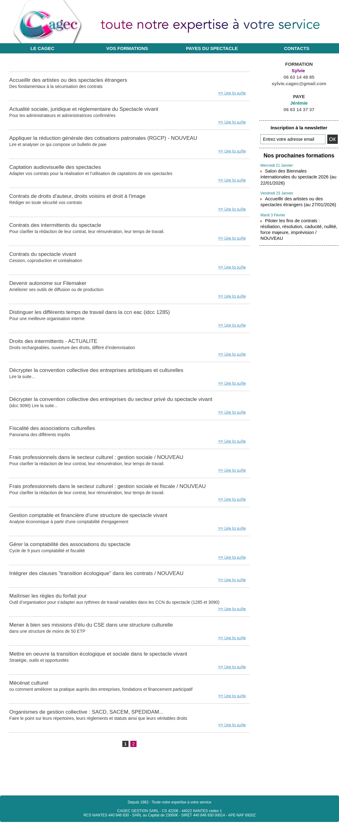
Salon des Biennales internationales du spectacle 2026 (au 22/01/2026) (297, 172)
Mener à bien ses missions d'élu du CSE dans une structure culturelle (104, 630)
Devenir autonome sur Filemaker (54, 285)
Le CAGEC (43, 48)
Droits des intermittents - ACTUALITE (60, 343)
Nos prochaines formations (299, 155)
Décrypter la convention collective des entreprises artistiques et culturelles (110, 373)
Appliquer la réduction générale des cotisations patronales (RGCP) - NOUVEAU (118, 138)
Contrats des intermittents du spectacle (62, 226)
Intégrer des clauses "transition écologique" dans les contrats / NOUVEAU (110, 578)
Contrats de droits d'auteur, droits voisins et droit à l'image (88, 197)
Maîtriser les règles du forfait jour (54, 601)
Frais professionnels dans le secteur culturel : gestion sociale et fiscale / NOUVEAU (123, 490)
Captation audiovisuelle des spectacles (62, 168)
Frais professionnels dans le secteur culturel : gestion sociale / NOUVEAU (110, 461)
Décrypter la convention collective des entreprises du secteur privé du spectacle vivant (127, 402)
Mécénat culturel (32, 689)
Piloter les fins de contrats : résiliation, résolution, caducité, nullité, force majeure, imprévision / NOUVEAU (298, 215)
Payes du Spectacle (212, 48)
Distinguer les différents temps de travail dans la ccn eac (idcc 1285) (102, 314)
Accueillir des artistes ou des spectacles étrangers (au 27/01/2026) (298, 192)
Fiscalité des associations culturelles (58, 431)
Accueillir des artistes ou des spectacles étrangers (77, 80)
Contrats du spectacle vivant (48, 255)
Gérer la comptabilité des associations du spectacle (79, 549)
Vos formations (127, 48)
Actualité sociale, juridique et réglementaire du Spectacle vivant (95, 109)
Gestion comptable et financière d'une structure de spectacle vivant (100, 519)
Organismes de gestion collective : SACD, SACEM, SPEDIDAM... (98, 718)
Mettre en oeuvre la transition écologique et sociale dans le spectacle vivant (112, 660)
